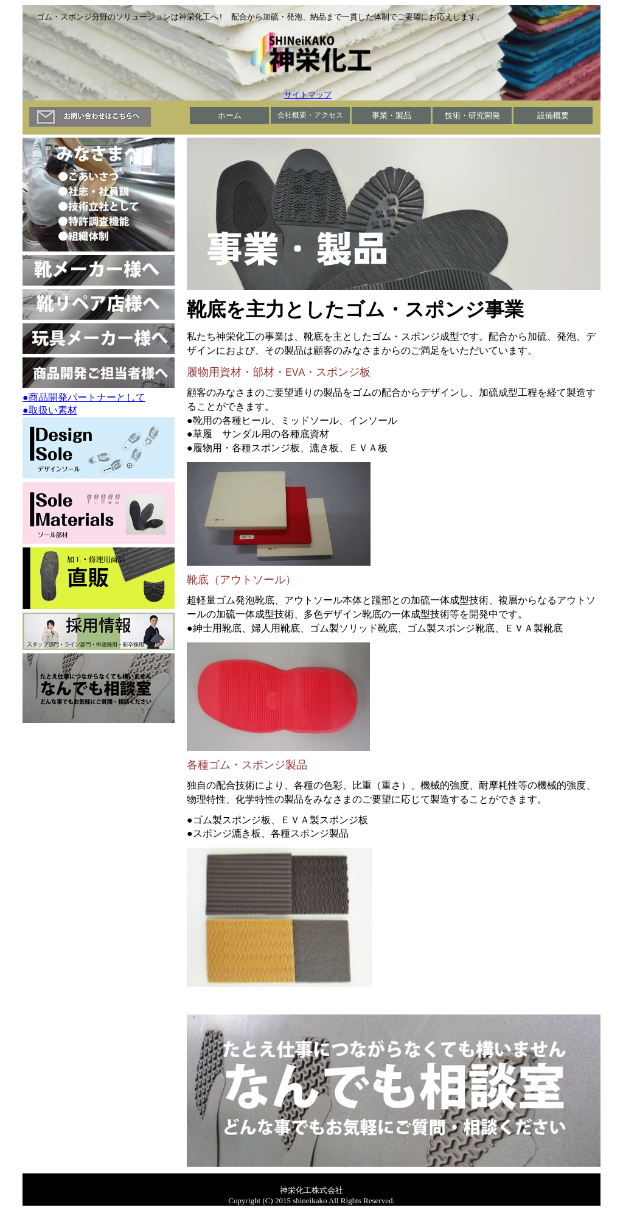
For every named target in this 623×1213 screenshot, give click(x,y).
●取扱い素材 (50, 411)
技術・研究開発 (472, 116)
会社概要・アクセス (310, 115)
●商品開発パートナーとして (84, 398)
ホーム (230, 116)
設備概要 (553, 116)
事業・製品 (391, 116)
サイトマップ (308, 95)
